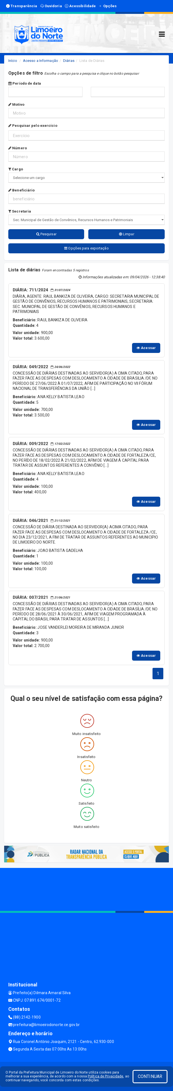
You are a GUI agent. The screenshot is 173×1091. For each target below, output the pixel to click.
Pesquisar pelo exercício (32, 125)
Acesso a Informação (40, 61)
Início (12, 61)
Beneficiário (21, 190)
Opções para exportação (86, 248)
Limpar (126, 234)
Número (17, 148)
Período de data (24, 83)
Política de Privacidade (105, 1076)
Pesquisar (46, 234)
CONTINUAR (150, 1076)
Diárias (68, 61)
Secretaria (19, 211)
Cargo (15, 169)
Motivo (16, 104)
